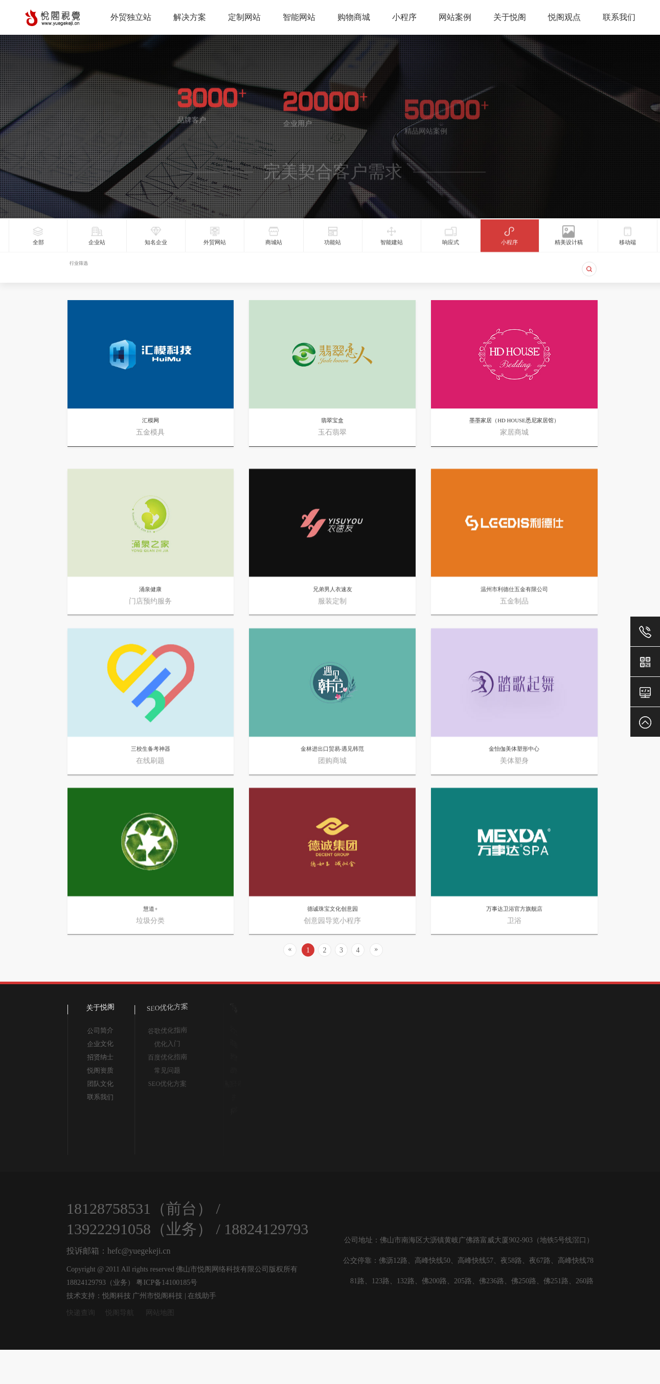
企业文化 (99, 1043)
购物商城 (353, 17)
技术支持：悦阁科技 (98, 1296)
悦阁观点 (564, 17)
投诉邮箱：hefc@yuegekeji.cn (118, 1250)
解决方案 (189, 17)
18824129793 (266, 1228)
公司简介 (99, 1030)
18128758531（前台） (139, 1208)
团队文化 (99, 1084)
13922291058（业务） (139, 1228)
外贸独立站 (130, 17)
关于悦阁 (509, 17)
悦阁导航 (119, 1313)
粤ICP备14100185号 (166, 1282)
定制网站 (244, 17)
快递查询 (80, 1313)
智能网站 (299, 17)
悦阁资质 (99, 1069)
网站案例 (455, 17)
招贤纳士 (99, 1057)
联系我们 (619, 17)
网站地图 (160, 1313)
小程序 (404, 17)
